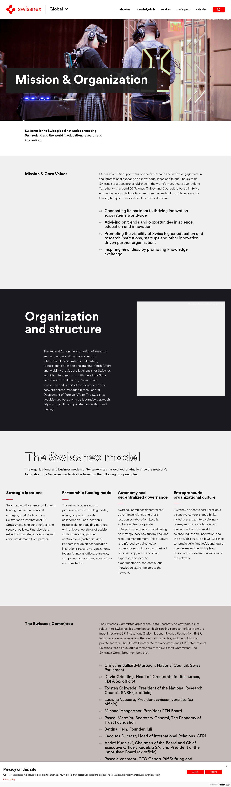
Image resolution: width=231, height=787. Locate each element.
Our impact (183, 9)
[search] (219, 9)
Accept (195, 772)
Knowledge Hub (145, 9)
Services (165, 9)
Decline (214, 772)
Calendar (201, 9)
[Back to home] (23, 9)
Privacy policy (9, 779)
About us (125, 9)
